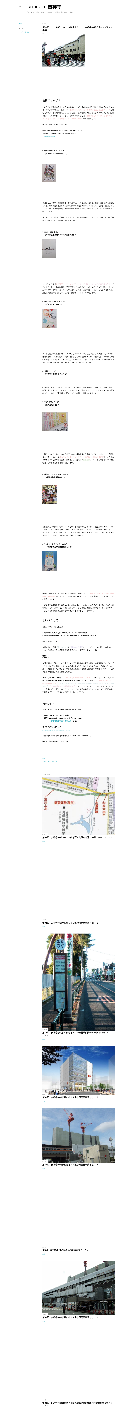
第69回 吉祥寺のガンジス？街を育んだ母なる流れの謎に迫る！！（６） (77, 837)
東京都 (53, 721)
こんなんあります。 (25, 32)
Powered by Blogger (68, 1395)
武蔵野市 (59, 721)
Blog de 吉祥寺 (44, 7)
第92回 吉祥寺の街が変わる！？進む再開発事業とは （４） (71, 1176)
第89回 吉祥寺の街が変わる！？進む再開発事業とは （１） (71, 1094)
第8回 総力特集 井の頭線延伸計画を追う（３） (65, 1109)
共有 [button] (20, 23)
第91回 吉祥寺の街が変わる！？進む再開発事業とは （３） (71, 1027)
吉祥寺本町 (67, 721)
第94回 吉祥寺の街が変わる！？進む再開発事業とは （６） (71, 852)
